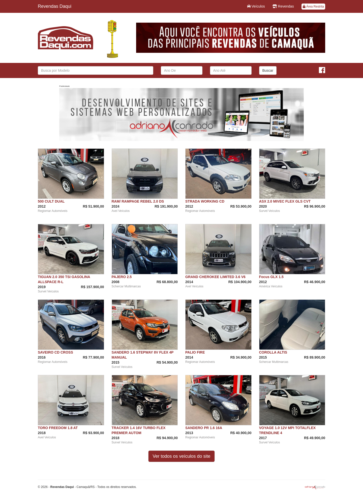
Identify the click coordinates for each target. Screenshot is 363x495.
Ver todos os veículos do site (181, 456)
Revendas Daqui (54, 6)
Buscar (268, 70)
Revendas (283, 6)
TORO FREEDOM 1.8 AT (58, 428)
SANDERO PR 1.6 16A (203, 428)
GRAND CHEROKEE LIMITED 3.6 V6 (215, 277)
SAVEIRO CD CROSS (55, 352)
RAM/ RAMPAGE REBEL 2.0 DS (138, 201)
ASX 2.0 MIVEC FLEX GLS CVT (285, 201)
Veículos (256, 6)
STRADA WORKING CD (204, 201)
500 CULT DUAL (51, 201)
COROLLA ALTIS (273, 352)
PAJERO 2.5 (122, 277)
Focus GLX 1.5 (271, 277)
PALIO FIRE (195, 352)
